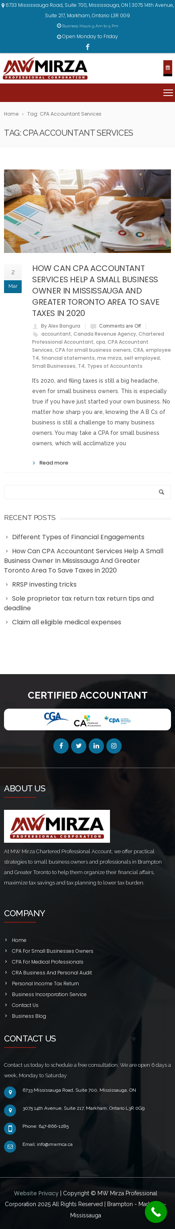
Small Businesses (53, 366)
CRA (138, 349)
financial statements (68, 358)
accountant (56, 333)
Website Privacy (37, 1193)
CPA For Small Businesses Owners (53, 951)
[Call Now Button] (156, 1212)
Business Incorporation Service (49, 994)
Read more (53, 463)
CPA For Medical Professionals (47, 961)
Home (19, 940)
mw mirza (109, 358)
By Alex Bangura (60, 325)
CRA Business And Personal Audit (52, 972)
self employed (142, 358)
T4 (81, 366)
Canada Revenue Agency (104, 333)
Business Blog (29, 1016)
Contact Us (25, 1005)
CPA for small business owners (93, 349)
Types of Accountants (114, 366)
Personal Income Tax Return (45, 983)
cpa (100, 341)
